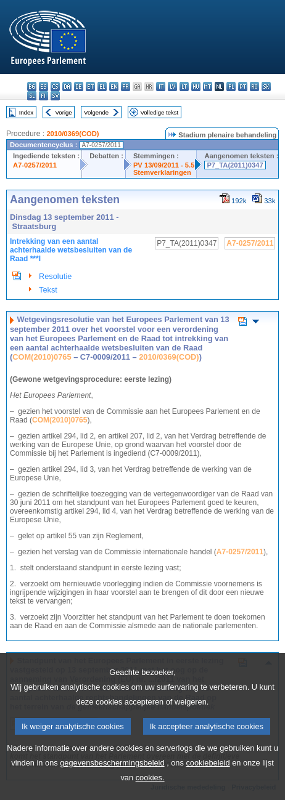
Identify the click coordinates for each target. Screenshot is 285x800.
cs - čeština (55, 86)
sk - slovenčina (266, 86)
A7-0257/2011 (35, 165)
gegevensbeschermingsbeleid (112, 781)
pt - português (242, 86)
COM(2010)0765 (41, 357)
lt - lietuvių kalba (184, 86)
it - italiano (160, 86)
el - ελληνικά (102, 86)
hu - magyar (195, 86)
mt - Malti (207, 86)
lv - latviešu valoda (172, 86)
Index (26, 112)
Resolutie (55, 276)
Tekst (48, 289)
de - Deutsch (78, 86)
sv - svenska (55, 95)
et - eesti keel (90, 86)
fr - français (125, 86)
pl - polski (231, 86)
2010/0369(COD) (72, 133)
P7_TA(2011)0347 (235, 165)
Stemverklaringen (162, 172)
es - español (43, 86)
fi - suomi (43, 95)
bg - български (31, 86)
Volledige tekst (159, 112)
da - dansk (67, 86)
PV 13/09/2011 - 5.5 (164, 165)
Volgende (96, 112)
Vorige (64, 112)
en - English (113, 86)
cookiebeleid (207, 781)
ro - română (254, 86)
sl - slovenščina (31, 95)
